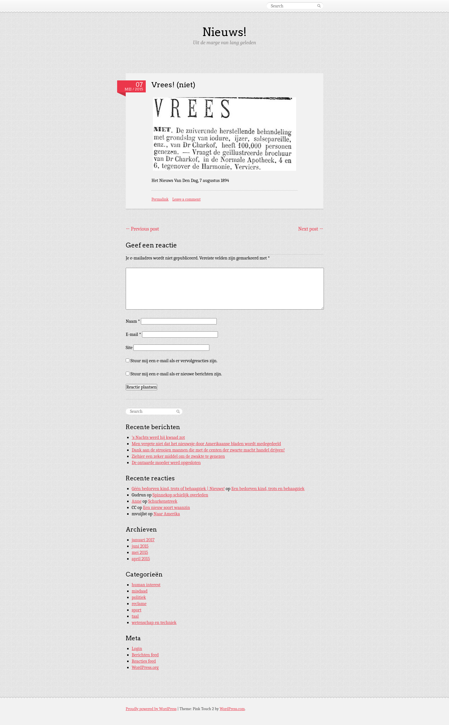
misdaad (139, 591)
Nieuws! (224, 32)
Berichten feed (145, 654)
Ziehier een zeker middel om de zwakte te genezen (178, 456)
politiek (139, 597)
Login (137, 648)
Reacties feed (144, 661)
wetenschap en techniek (154, 622)
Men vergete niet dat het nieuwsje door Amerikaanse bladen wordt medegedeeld (206, 443)
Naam (133, 321)
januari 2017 (143, 539)
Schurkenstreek (162, 501)
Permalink (160, 199)
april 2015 (141, 558)
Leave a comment (186, 199)
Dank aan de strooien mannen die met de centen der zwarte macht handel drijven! (208, 450)
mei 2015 (140, 552)
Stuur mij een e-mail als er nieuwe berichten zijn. (176, 374)
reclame (139, 603)
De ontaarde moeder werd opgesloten (166, 462)
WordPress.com (232, 708)
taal (135, 616)
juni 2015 (140, 546)
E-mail (133, 334)
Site (129, 347)
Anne (137, 501)
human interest (146, 584)
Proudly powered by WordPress (151, 708)
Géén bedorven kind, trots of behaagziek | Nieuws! (178, 488)
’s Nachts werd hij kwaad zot (158, 437)
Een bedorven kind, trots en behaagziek (268, 488)
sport (136, 610)
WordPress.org (145, 667)
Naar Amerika (166, 513)
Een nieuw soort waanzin (166, 507)
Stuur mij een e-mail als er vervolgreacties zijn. (174, 360)
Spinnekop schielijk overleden (180, 495)
